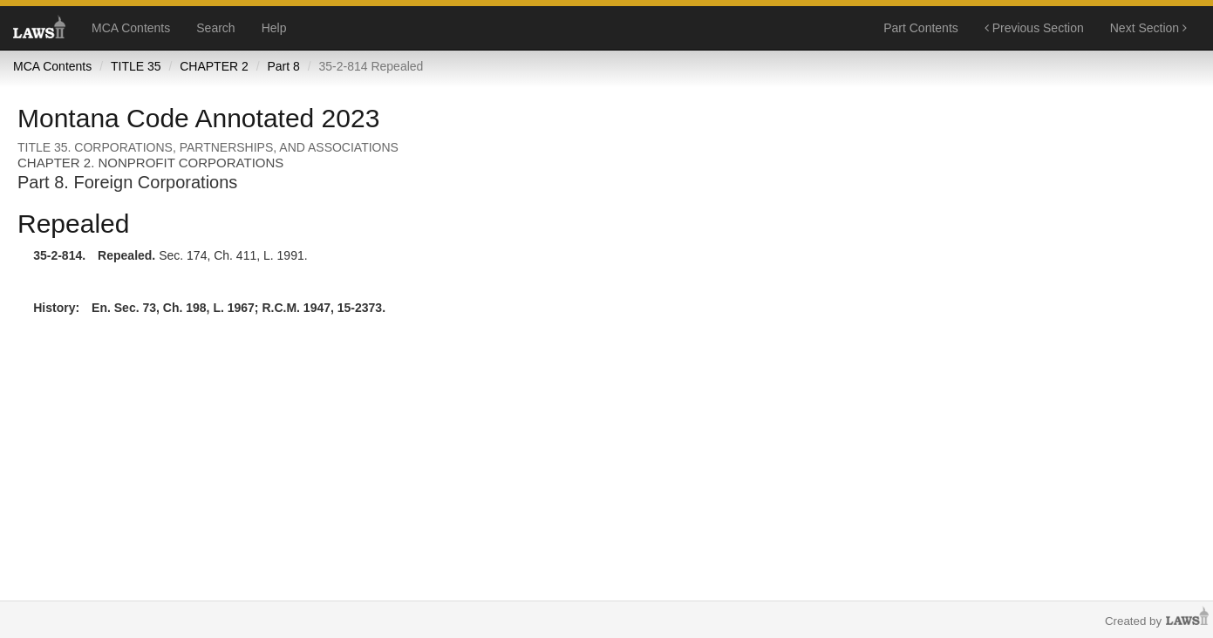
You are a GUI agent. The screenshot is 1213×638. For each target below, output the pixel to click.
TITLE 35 (136, 66)
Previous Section (1034, 28)
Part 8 (283, 66)
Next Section (1148, 28)
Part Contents (920, 28)
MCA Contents (131, 28)
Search (215, 28)
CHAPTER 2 (214, 66)
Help (274, 28)
